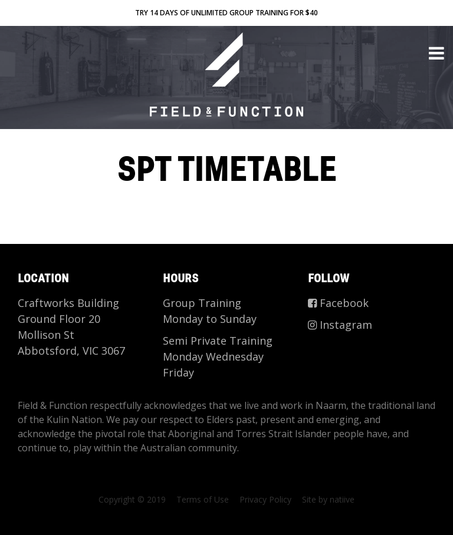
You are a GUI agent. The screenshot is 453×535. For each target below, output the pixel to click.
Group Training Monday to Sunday (210, 311)
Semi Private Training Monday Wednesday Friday (218, 356)
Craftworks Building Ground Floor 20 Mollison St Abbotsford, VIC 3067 (71, 327)
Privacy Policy (265, 499)
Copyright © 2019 (132, 499)
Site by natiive (328, 499)
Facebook (338, 303)
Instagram (340, 325)
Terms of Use (202, 499)
